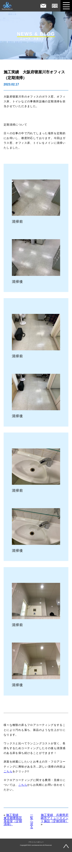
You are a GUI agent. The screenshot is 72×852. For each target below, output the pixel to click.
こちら (8, 771)
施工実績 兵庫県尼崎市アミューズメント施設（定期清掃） (54, 818)
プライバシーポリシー (36, 842)
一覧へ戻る (31, 821)
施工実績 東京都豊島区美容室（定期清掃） (13, 819)
